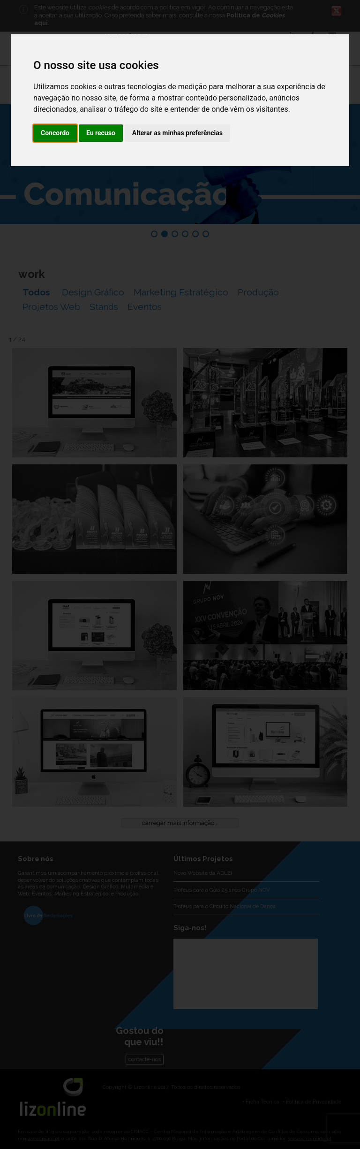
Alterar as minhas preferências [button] (177, 133)
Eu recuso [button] (100, 133)
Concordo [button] (55, 133)
